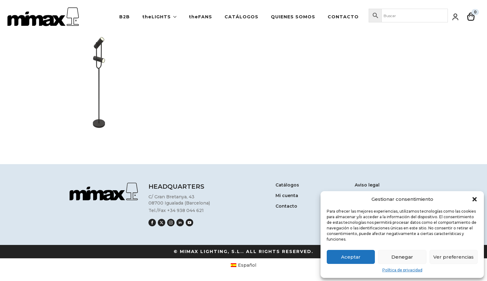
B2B (124, 17)
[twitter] (161, 222)
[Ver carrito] (471, 16)
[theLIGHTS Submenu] (177, 16)
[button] (474, 199)
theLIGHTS (156, 17)
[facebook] (152, 222)
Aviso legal (367, 185)
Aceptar (351, 257)
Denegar (402, 257)
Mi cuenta (286, 195)
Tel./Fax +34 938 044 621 (176, 210)
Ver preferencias (453, 257)
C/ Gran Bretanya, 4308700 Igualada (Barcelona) (179, 200)
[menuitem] (244, 265)
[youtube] (189, 222)
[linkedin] (180, 222)
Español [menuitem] (247, 265)
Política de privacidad (402, 270)
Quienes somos (293, 17)
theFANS (200, 17)
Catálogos (241, 17)
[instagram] (171, 222)
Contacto (343, 17)
